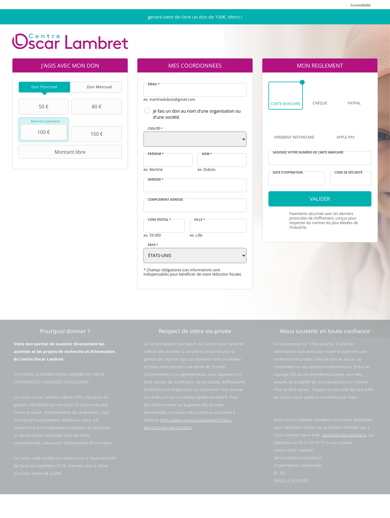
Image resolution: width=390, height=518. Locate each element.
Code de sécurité (349, 172)
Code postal (159, 219)
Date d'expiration (288, 172)
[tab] (44, 87)
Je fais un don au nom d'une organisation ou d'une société (197, 114)
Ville (199, 219)
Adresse (155, 179)
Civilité (155, 128)
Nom (207, 154)
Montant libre (53, 152)
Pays (153, 245)
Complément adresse (165, 199)
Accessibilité (360, 5)
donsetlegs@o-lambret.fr (344, 435)
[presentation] (44, 87)
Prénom (156, 154)
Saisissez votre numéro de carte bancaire (308, 152)
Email (154, 84)
